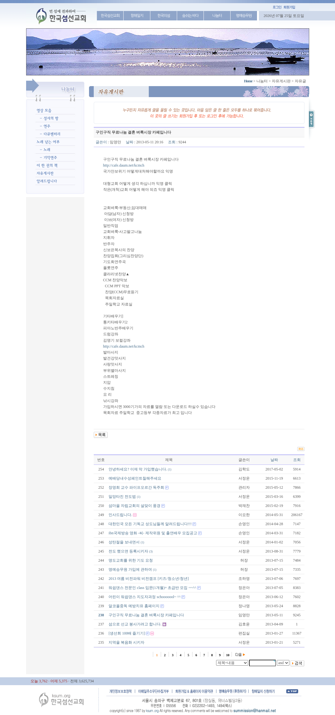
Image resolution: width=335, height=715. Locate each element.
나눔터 (217, 16)
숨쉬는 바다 (190, 16)
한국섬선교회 (110, 16)
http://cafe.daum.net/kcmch (123, 165)
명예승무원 (244, 16)
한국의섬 (163, 16)
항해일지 (137, 16)
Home (248, 81)
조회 (297, 460)
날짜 (274, 460)
